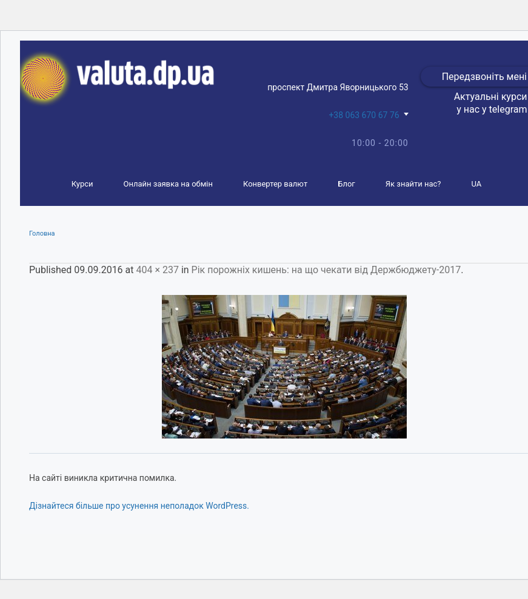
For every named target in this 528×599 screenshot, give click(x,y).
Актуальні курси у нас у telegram (490, 103)
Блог (346, 183)
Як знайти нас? (413, 183)
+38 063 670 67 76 (364, 115)
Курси (82, 183)
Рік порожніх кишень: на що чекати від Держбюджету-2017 (326, 270)
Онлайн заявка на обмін (168, 183)
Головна (42, 233)
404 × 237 (157, 270)
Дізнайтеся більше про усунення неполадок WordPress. (139, 506)
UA (477, 183)
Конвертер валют (275, 183)
